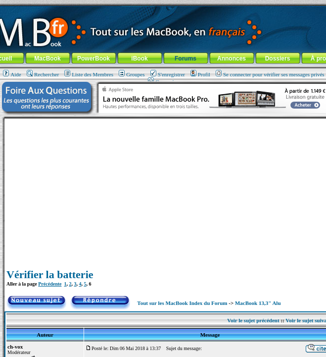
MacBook (47, 58)
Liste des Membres (88, 74)
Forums (185, 58)
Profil (200, 74)
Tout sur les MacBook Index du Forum (182, 303)
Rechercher (43, 74)
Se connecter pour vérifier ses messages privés (270, 74)
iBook (139, 58)
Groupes (131, 74)
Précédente (49, 284)
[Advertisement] (171, 188)
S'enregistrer (167, 74)
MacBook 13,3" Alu (258, 303)
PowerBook (93, 58)
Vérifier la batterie (49, 274)
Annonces (231, 58)
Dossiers (277, 58)
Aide (12, 74)
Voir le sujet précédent (253, 320)
